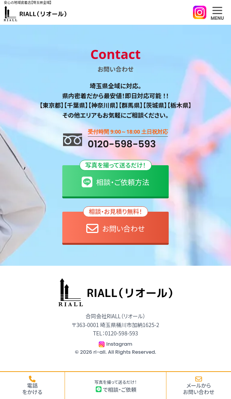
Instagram (119, 344)
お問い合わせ (115, 223)
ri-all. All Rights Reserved (124, 352)
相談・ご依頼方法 (115, 176)
